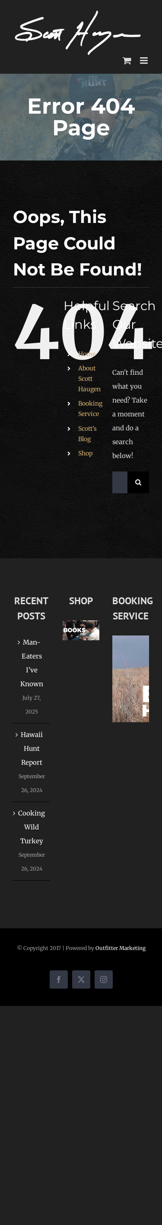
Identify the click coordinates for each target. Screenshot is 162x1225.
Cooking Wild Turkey (31, 827)
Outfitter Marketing (120, 948)
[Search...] (119, 482)
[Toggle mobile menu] (144, 60)
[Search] (138, 482)
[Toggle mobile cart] (127, 60)
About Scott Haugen (89, 378)
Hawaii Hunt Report (32, 748)
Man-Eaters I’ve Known (31, 663)
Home (86, 354)
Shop (85, 453)
